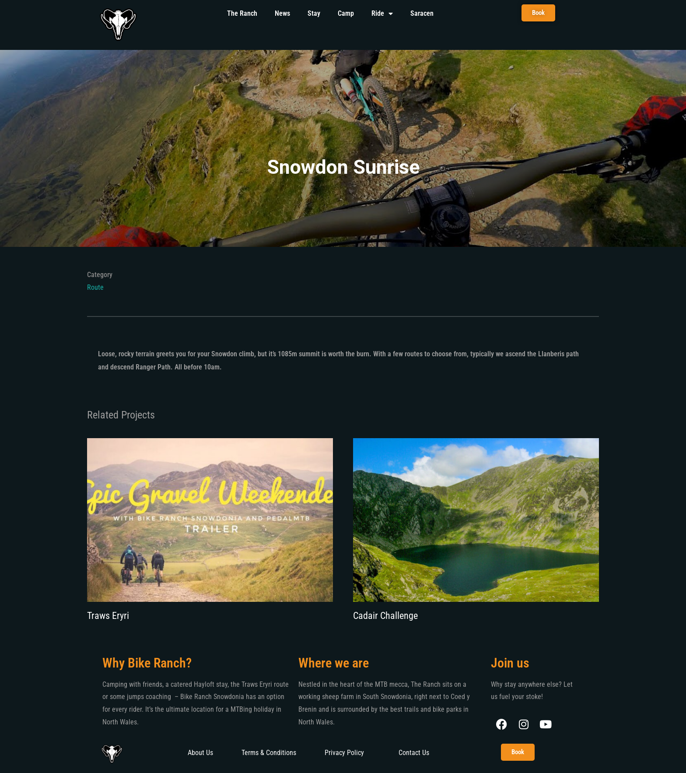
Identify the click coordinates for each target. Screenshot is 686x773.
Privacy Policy (344, 752)
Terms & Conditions (269, 752)
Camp (346, 13)
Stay (314, 13)
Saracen (422, 13)
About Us (200, 752)
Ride (382, 13)
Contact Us (414, 752)
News (282, 13)
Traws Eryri (108, 615)
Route (95, 287)
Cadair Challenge (385, 615)
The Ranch (242, 13)
